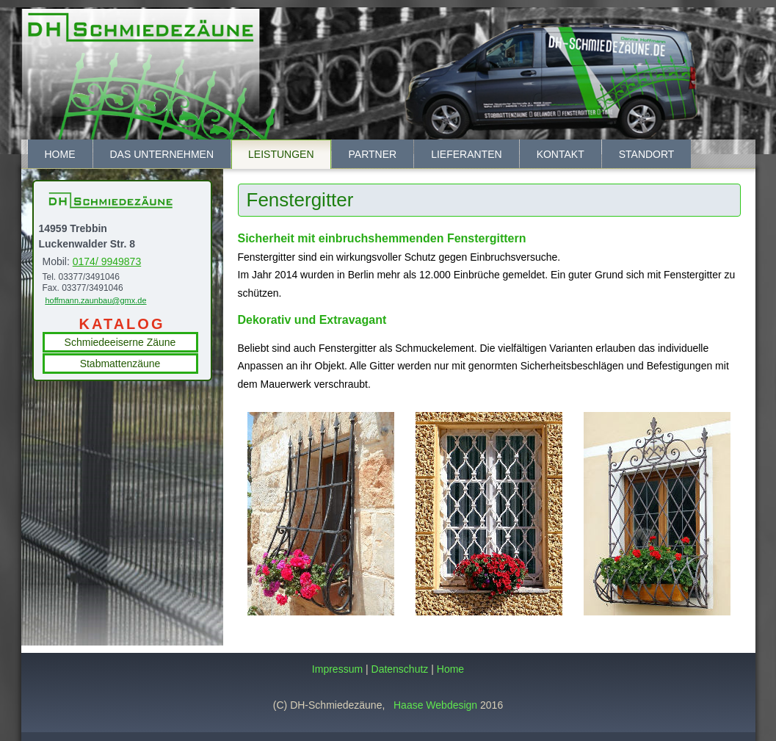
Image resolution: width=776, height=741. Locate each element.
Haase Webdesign (435, 705)
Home (60, 154)
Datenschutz (400, 669)
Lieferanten (466, 154)
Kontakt (560, 154)
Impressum (337, 669)
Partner (373, 154)
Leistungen (280, 154)
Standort (647, 154)
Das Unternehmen (162, 154)
